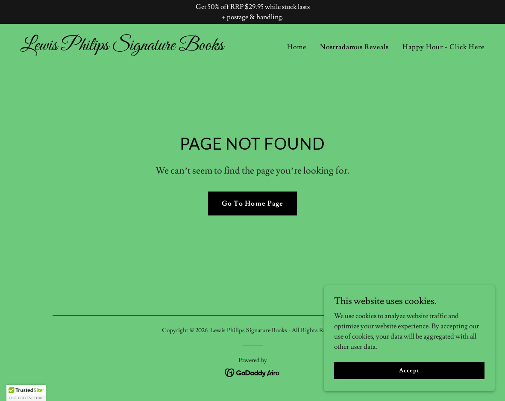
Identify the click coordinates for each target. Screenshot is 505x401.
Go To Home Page (252, 203)
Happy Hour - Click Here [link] (443, 47)
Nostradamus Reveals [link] (354, 47)
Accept (409, 370)
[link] (133, 48)
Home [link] (296, 47)
